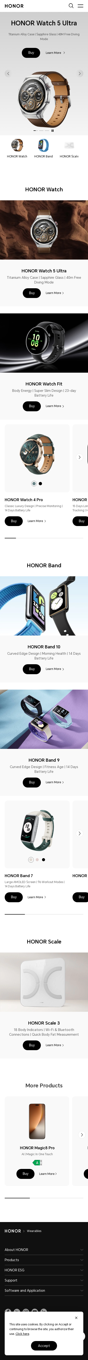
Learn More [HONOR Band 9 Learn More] (53, 782)
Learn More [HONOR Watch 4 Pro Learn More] (35, 521)
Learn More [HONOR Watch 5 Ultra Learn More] (54, 53)
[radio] (34, 483)
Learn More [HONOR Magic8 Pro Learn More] (46, 1174)
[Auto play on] (52, 130)
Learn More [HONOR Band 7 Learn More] (35, 897)
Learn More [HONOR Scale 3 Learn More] (53, 1045)
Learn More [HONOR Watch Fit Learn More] (53, 406)
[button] (31, 53)
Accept (44, 1346)
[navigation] (17, 148)
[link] (37, 454)
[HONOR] (16, 1231)
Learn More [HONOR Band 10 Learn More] (53, 669)
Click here (22, 1334)
